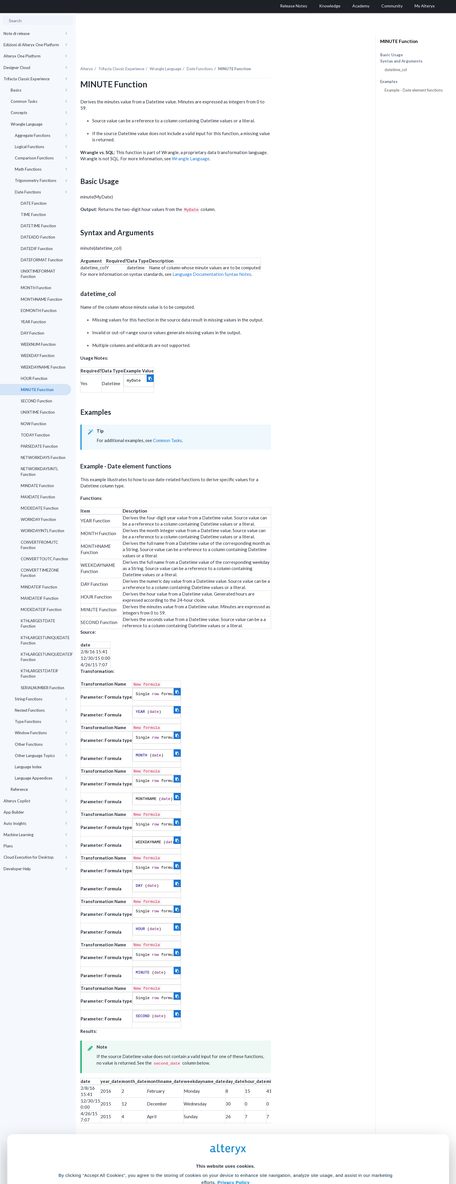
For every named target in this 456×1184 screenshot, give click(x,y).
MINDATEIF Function (39, 587)
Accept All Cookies (183, 1157)
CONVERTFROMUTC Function (39, 545)
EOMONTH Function (39, 310)
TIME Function (33, 214)
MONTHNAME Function (41, 299)
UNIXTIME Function (38, 412)
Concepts (39, 112)
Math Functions (41, 169)
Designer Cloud (35, 67)
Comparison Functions (41, 158)
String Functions (41, 699)
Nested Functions (41, 710)
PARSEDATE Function (39, 446)
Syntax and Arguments (401, 61)
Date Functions (41, 192)
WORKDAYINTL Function (42, 530)
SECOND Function (36, 401)
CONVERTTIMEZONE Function (40, 573)
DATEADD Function (38, 237)
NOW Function (33, 423)
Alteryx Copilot (35, 801)
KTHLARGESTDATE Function (38, 623)
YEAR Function (33, 321)
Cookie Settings (225, 1140)
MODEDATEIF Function (41, 609)
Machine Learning (35, 834)
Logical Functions (41, 146)
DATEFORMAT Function (42, 259)
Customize (273, 1157)
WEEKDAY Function (38, 355)
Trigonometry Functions (41, 180)
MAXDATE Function (38, 497)
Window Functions (41, 732)
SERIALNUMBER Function (42, 687)
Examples (389, 81)
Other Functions (41, 744)
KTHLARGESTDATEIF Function (39, 673)
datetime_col (396, 69)
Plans (35, 846)
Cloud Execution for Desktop (35, 857)
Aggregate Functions (41, 135)
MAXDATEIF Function (39, 598)
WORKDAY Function (38, 519)
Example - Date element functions (414, 90)
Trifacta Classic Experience (35, 78)
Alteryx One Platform (35, 56)
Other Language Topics (41, 755)
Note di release (35, 33)
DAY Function (32, 333)
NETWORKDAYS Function (43, 457)
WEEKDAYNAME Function (43, 367)
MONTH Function (36, 287)
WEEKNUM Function (38, 344)
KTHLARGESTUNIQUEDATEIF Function (46, 657)
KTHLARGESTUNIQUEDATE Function (45, 640)
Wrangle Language (39, 124)
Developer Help (35, 868)
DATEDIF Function (37, 248)
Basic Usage (391, 54)
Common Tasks (39, 101)
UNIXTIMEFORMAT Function (38, 274)
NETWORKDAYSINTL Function (39, 471)
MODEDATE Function (39, 508)
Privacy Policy (233, 1124)
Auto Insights (35, 823)
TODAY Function (35, 435)
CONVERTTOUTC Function (44, 558)
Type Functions (41, 721)
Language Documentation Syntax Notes (270, 261)
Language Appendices (41, 778)
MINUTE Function (37, 389)
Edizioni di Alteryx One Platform (35, 44)
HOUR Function (34, 378)
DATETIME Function (38, 225)
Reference (39, 789)
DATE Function (34, 203)
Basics (39, 90)
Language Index (28, 766)
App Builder (35, 812)
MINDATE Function (37, 485)
